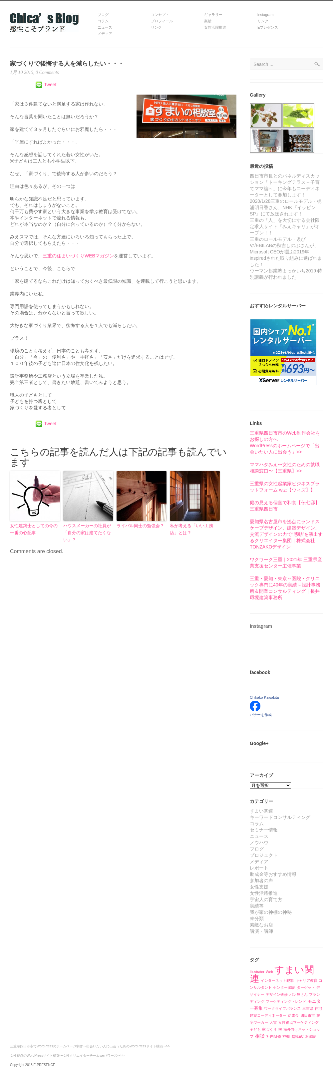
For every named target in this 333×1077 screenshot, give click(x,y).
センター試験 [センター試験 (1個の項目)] (284, 987)
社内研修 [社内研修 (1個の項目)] (273, 1036)
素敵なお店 (261, 924)
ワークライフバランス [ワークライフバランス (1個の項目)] (282, 1008)
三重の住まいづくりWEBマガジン (78, 255)
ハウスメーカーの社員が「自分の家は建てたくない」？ (87, 532)
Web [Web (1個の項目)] (269, 972)
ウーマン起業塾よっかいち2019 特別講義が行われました (286, 274)
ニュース (259, 836)
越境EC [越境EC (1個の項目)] (297, 1036)
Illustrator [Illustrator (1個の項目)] (257, 972)
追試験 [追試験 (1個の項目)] (310, 1036)
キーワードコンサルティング (280, 817)
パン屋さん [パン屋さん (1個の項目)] (298, 994)
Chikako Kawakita (264, 697)
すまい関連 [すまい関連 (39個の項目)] (282, 974)
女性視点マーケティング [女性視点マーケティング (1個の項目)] (298, 1022)
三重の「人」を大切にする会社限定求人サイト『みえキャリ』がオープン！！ (285, 226)
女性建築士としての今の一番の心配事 (34, 529)
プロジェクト (264, 855)
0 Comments (47, 72)
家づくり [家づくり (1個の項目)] (269, 1029)
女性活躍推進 (264, 893)
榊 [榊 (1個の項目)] (280, 1029)
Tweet (50, 84)
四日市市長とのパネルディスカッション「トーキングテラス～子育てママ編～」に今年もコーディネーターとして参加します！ (285, 185)
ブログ (257, 849)
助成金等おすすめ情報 (273, 874)
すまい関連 (261, 811)
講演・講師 (261, 931)
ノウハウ (259, 842)
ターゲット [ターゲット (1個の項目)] (306, 987)
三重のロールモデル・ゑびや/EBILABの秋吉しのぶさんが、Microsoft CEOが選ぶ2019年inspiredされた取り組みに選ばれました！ (286, 251)
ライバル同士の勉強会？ (140, 525)
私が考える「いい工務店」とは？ (191, 529)
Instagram (261, 626)
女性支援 (259, 887)
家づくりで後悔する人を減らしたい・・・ (67, 63)
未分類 (257, 918)
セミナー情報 (264, 830)
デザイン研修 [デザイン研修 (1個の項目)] (277, 994)
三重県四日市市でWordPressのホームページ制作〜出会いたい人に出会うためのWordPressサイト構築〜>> (90, 1046)
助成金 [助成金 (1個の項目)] (293, 1015)
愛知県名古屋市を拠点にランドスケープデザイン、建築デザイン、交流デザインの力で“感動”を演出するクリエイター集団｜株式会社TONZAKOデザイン (286, 534)
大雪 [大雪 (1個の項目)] (273, 1022)
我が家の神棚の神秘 (271, 912)
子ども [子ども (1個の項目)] (255, 1029)
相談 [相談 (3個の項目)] (260, 1036)
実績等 (257, 905)
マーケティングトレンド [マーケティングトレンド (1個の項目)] (286, 1001)
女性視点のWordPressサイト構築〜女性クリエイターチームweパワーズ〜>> (67, 1055)
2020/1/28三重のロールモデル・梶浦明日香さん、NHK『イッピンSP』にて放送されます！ (286, 207)
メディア (259, 861)
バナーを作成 (261, 715)
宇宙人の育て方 (266, 899)
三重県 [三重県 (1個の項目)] (307, 1008)
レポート (259, 868)
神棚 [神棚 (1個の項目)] (286, 1036)
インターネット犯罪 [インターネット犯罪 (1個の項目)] (277, 980)
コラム (257, 823)
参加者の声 (261, 880)
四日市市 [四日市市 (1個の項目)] (307, 1015)
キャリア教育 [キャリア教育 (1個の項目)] (306, 980)
